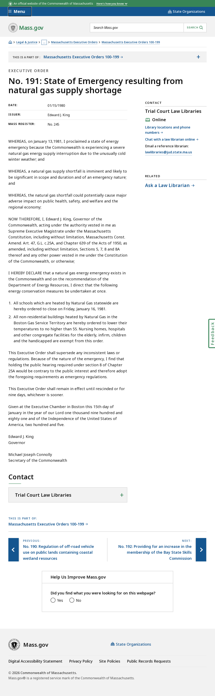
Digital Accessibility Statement (35, 661)
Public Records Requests (149, 661)
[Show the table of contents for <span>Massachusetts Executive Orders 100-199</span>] (198, 57)
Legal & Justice (26, 42)
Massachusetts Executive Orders (74, 42)
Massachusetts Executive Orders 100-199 (131, 42)
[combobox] (148, 27)
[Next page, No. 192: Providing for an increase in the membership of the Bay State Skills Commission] (201, 549)
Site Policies (109, 661)
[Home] (10, 42)
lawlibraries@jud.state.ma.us (168, 152)
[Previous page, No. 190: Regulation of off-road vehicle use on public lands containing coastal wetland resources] (13, 549)
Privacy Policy (80, 661)
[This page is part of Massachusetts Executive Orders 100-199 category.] (48, 524)
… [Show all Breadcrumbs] (44, 42)
